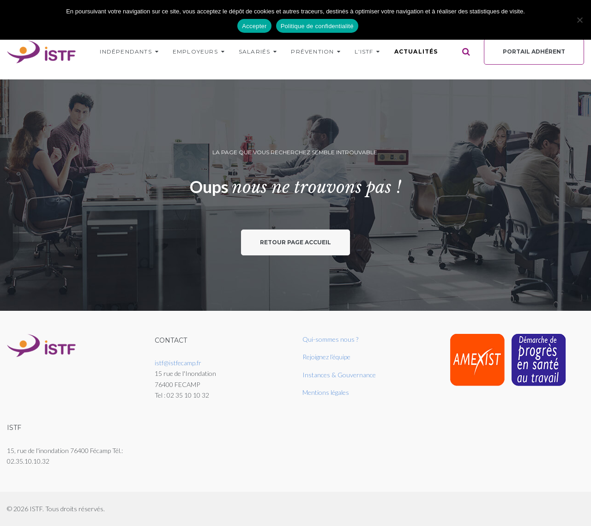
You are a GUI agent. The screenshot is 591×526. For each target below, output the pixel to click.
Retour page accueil (295, 242)
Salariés (255, 51)
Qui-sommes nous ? (330, 339)
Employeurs (195, 51)
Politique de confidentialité (317, 26)
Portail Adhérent (534, 51)
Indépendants (125, 51)
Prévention (312, 51)
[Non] (579, 19)
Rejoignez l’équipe (326, 357)
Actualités (416, 51)
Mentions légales (325, 392)
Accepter (254, 26)
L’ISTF (364, 51)
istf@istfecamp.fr (178, 363)
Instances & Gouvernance (339, 375)
